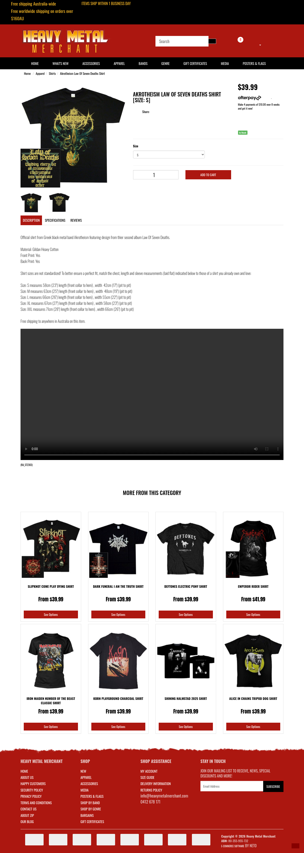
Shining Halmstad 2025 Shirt (186, 698)
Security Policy (32, 789)
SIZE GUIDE (147, 777)
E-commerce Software (232, 846)
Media (225, 63)
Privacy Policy (31, 796)
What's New (61, 63)
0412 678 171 (150, 802)
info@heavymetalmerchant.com (164, 796)
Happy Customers (33, 783)
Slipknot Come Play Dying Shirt (51, 586)
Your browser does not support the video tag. (152, 394)
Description (31, 220)
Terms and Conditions (36, 802)
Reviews (76, 220)
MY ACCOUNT (149, 771)
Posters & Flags (254, 63)
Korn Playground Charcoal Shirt (118, 698)
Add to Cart (208, 174)
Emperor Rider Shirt (253, 586)
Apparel (119, 63)
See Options (51, 614)
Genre (165, 63)
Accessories (91, 63)
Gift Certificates (195, 63)
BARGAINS (87, 815)
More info (254, 97)
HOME (35, 63)
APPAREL (86, 777)
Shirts (52, 73)
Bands (143, 63)
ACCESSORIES (89, 783)
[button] (295, 845)
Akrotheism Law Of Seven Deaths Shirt (82, 73)
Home (27, 73)
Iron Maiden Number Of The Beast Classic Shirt (51, 700)
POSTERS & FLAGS (92, 796)
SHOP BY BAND (90, 802)
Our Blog (27, 821)
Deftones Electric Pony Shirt (185, 586)
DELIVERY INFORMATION (155, 783)
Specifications (55, 220)
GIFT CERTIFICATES (92, 821)
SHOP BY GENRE (90, 808)
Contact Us (28, 808)
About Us (27, 777)
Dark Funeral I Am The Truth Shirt (118, 586)
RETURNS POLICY (151, 789)
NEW (83, 771)
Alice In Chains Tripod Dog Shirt (253, 698)
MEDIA (84, 789)
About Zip (27, 815)
